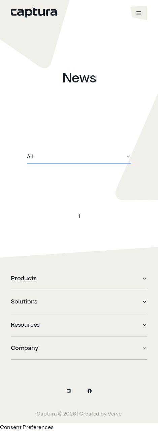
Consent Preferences (27, 427)
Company (79, 348)
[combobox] (79, 157)
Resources (79, 324)
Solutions (79, 301)
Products (79, 278)
